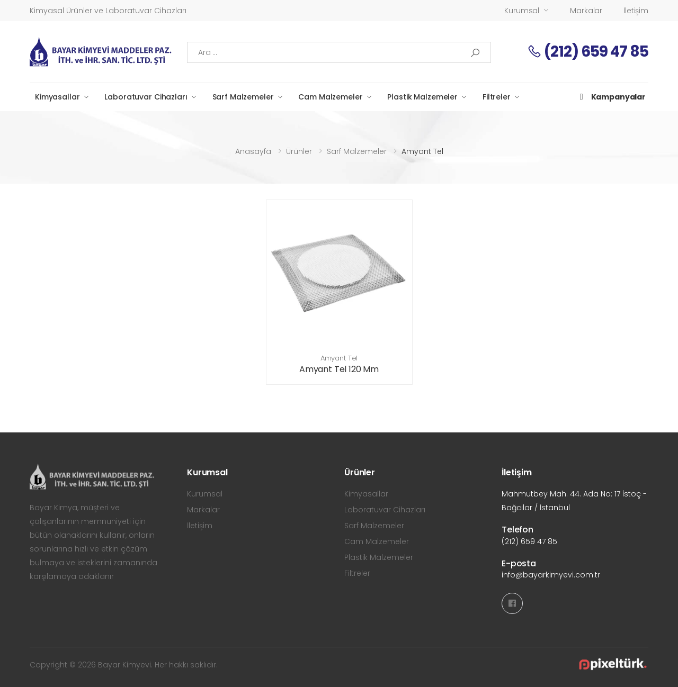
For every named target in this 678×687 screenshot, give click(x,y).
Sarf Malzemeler (243, 97)
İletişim (635, 10)
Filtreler (497, 97)
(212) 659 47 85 (587, 51)
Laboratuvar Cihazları (145, 97)
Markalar (586, 10)
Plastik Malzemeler (422, 97)
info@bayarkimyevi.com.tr (551, 575)
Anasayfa (253, 151)
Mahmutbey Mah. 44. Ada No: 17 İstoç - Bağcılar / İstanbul (574, 501)
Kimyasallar (57, 97)
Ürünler (299, 151)
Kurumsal (521, 10)
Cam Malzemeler (330, 97)
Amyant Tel (339, 358)
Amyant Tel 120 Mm (339, 369)
